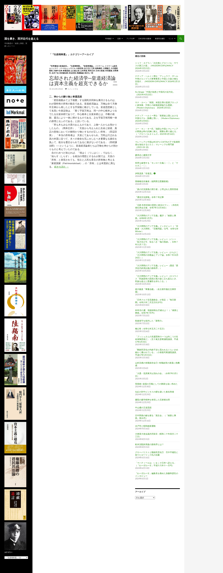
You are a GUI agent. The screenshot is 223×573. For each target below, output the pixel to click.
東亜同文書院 (160, 38)
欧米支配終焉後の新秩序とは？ (149, 444)
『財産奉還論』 (88, 66)
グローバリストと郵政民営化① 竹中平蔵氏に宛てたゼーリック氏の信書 (156, 453)
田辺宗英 (72, 73)
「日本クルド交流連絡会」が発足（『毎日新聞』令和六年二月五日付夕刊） (155, 301)
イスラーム (99, 66)
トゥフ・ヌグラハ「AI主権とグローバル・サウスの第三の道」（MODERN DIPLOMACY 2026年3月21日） (156, 65)
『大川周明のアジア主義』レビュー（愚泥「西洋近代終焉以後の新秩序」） (156, 266)
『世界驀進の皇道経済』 (58, 66)
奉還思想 (66, 71)
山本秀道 (83, 71)
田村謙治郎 (63, 73)
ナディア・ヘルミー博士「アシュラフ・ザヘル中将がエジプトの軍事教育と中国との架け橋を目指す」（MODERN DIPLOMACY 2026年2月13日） (157, 80)
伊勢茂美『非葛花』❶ (145, 173)
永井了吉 (55, 73)
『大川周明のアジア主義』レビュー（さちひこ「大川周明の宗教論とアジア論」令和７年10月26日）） (156, 255)
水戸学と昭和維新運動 (145, 426)
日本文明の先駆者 (144, 38)
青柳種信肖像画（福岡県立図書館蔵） (152, 181)
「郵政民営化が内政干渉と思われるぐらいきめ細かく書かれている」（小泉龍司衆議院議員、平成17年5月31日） (156, 352)
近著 (119, 38)
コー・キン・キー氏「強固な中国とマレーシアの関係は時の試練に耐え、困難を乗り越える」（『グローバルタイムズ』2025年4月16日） (156, 131)
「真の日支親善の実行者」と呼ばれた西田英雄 (156, 189)
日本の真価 (100, 71)
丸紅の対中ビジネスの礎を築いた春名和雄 (154, 391)
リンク (170, 38)
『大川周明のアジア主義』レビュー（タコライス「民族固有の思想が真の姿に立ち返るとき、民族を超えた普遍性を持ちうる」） (156, 278)
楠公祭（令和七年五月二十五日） (150, 328)
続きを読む (61, 166)
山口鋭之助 (75, 71)
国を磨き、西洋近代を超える (21, 38)
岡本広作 (91, 71)
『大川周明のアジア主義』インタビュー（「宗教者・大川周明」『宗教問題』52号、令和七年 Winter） (156, 229)
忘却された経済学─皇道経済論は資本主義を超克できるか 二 (83, 80)
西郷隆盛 (80, 73)
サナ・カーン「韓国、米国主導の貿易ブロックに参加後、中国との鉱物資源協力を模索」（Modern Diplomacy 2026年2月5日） (156, 105)
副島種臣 (98, 68)
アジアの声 (130, 38)
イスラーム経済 (111, 66)
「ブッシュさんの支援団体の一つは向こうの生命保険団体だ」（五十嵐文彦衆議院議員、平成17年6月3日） (156, 339)
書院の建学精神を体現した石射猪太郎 (152, 399)
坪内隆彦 (108, 38)
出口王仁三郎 (89, 68)
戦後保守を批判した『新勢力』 (149, 320)
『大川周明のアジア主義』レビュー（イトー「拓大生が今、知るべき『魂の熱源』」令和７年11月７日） (156, 242)
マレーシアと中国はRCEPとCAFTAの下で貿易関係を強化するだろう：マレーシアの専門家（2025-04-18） (157, 144)
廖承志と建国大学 (143, 155)
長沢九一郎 (88, 73)
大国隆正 (106, 68)
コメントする (72, 89)
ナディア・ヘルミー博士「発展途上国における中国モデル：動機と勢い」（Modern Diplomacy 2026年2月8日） (157, 118)
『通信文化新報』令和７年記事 (149, 197)
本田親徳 (108, 71)
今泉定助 (79, 68)
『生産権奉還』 (75, 66)
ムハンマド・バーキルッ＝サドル (62, 68)
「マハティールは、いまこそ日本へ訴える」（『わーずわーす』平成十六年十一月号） (155, 464)
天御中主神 (57, 71)
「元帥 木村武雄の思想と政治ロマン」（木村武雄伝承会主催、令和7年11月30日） (157, 206)
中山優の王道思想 (143, 407)
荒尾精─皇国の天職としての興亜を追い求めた (156, 384)
